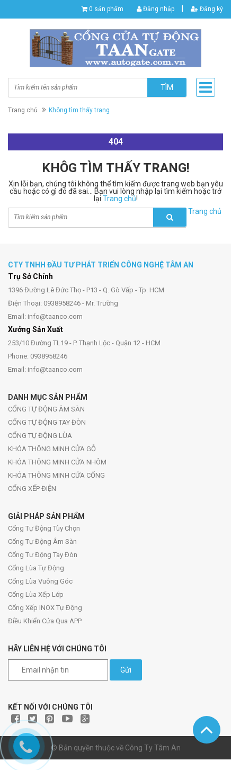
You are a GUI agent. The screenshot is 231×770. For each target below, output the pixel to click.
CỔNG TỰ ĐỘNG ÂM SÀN (46, 409)
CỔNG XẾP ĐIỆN (32, 489)
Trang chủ (23, 110)
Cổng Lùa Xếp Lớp (36, 594)
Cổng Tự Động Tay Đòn (42, 555)
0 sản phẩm (106, 9)
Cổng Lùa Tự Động (36, 568)
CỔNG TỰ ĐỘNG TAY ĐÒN (47, 422)
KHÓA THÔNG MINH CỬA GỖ (52, 449)
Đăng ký (207, 9)
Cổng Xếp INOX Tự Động (45, 608)
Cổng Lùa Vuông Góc (40, 581)
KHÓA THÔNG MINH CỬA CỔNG (56, 475)
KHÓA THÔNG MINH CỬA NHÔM (57, 462)
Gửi (125, 670)
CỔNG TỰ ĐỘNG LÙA (40, 436)
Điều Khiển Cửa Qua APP (45, 621)
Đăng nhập (155, 9)
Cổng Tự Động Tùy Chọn (44, 528)
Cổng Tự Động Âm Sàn (42, 541)
